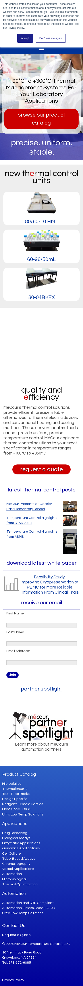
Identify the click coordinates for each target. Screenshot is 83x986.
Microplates (11, 783)
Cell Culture (11, 853)
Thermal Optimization (20, 884)
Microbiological (14, 879)
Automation (12, 874)
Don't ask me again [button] (50, 38)
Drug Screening (14, 833)
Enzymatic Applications (21, 843)
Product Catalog (19, 774)
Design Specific (14, 799)
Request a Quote (16, 935)
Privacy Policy (13, 980)
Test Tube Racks (16, 794)
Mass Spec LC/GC (16, 809)
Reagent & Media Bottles (22, 804)
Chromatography (16, 863)
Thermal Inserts (14, 788)
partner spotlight (41, 689)
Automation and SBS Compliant (28, 903)
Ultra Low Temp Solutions (22, 814)
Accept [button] (25, 38)
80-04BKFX (41, 297)
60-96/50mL (41, 259)
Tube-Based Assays (18, 858)
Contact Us (13, 925)
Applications (14, 823)
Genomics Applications (21, 848)
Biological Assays (16, 838)
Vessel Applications (18, 869)
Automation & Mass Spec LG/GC (28, 908)
